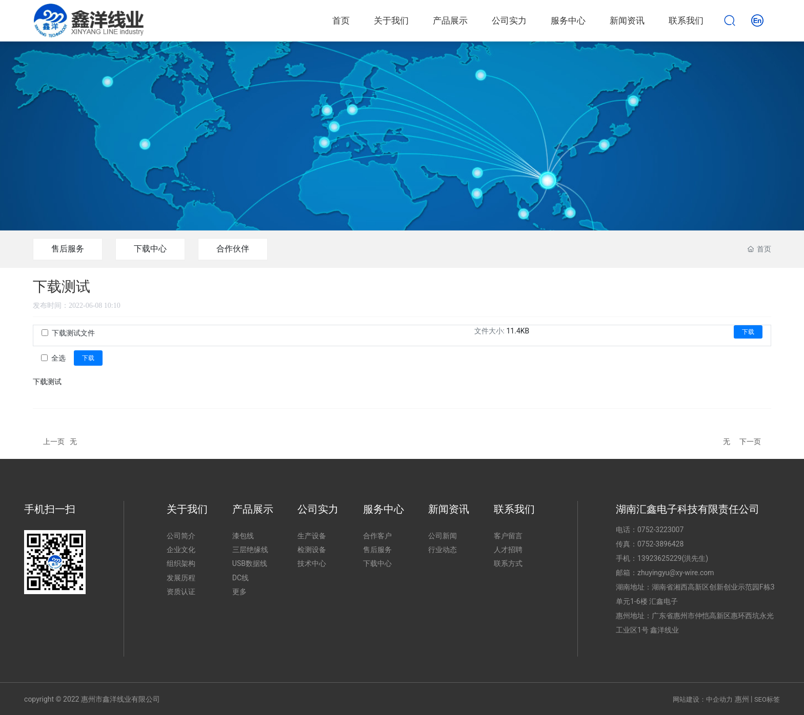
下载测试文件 (73, 333)
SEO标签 (767, 699)
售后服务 (67, 249)
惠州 (742, 699)
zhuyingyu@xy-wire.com (675, 573)
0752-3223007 (660, 529)
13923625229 (659, 558)
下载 (748, 331)
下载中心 (150, 249)
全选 (58, 358)
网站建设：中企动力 (703, 699)
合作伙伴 (232, 249)
